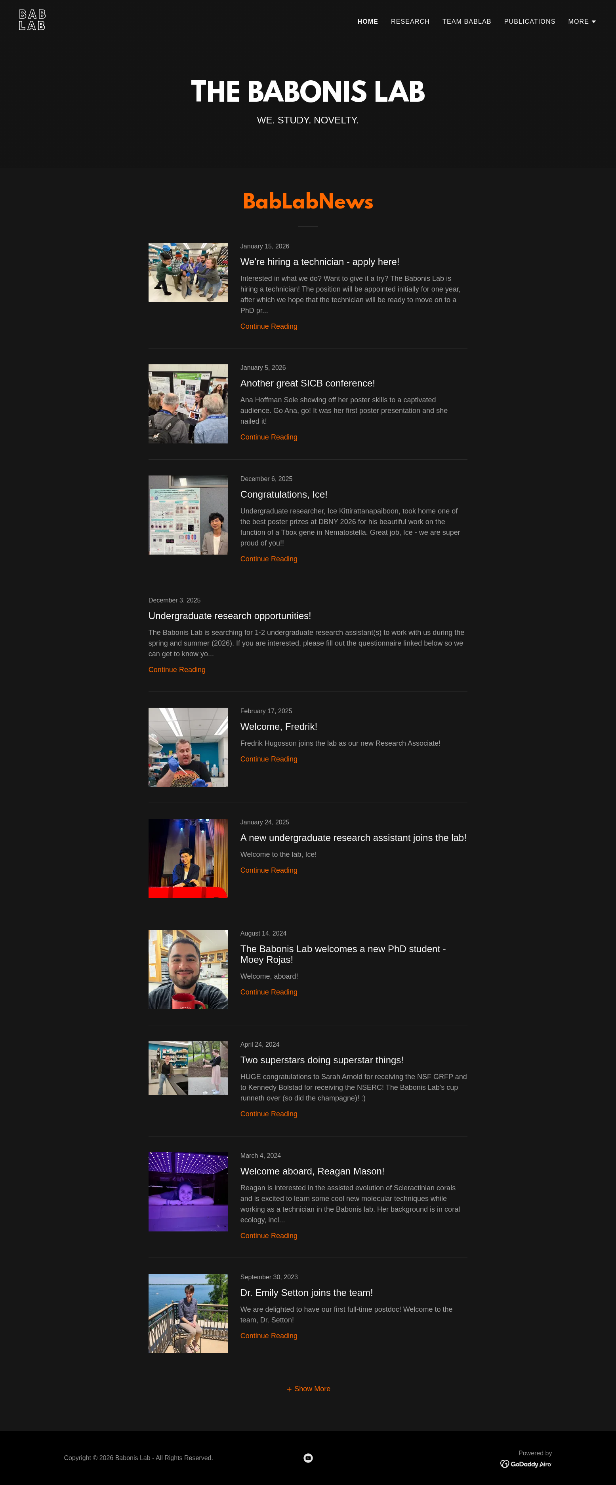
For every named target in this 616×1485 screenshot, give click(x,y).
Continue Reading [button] (269, 326)
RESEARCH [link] (410, 21)
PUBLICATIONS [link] (530, 21)
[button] (582, 22)
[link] (160, 28)
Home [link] (367, 21)
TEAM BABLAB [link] (467, 21)
